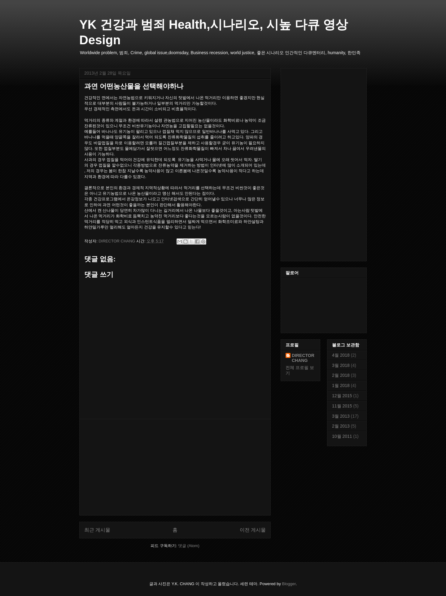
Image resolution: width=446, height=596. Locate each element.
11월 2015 (342, 405)
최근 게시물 (97, 530)
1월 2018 (341, 385)
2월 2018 (341, 375)
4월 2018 (341, 355)
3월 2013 (341, 416)
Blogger (289, 583)
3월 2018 (341, 365)
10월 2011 (342, 436)
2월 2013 (341, 426)
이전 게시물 (253, 530)
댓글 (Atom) (188, 545)
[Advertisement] (175, 467)
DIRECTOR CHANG (303, 358)
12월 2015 (342, 395)
